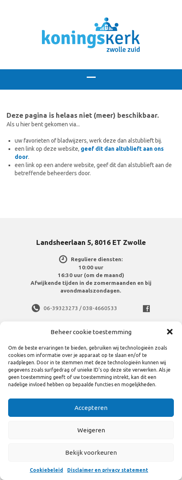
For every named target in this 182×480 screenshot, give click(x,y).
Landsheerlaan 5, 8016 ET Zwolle (91, 242)
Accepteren (91, 407)
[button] (170, 332)
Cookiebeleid (46, 470)
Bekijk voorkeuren (91, 452)
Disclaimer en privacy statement (107, 470)
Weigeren (91, 430)
